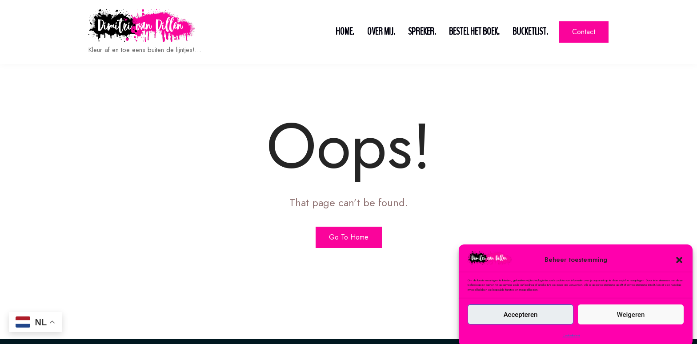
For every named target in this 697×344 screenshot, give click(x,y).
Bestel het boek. (474, 31)
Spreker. (422, 31)
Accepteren (521, 327)
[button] (679, 271)
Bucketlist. (530, 31)
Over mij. (381, 31)
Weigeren (631, 327)
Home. (345, 31)
